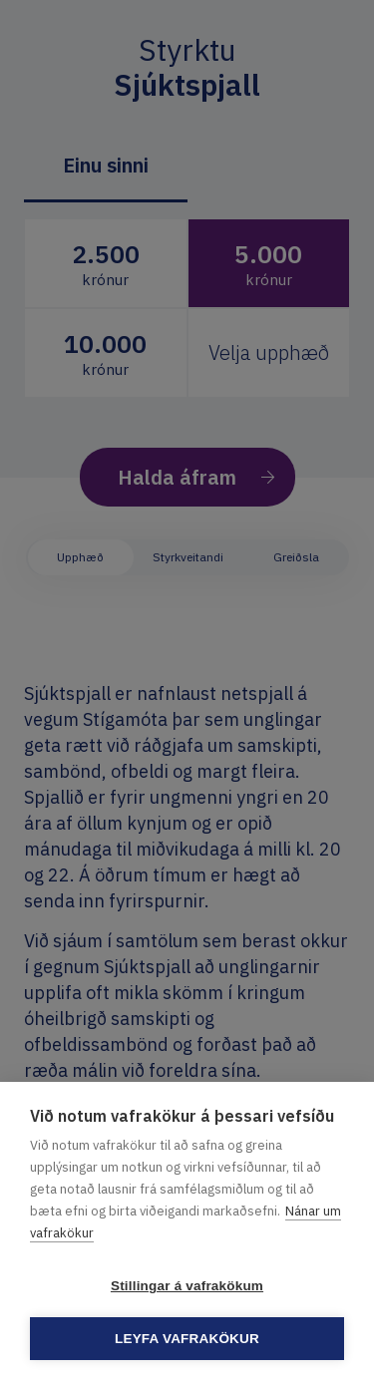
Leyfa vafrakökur (187, 1338)
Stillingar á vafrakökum (187, 1285)
